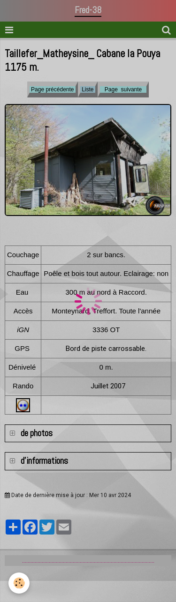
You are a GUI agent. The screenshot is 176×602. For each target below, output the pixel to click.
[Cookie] (19, 583)
